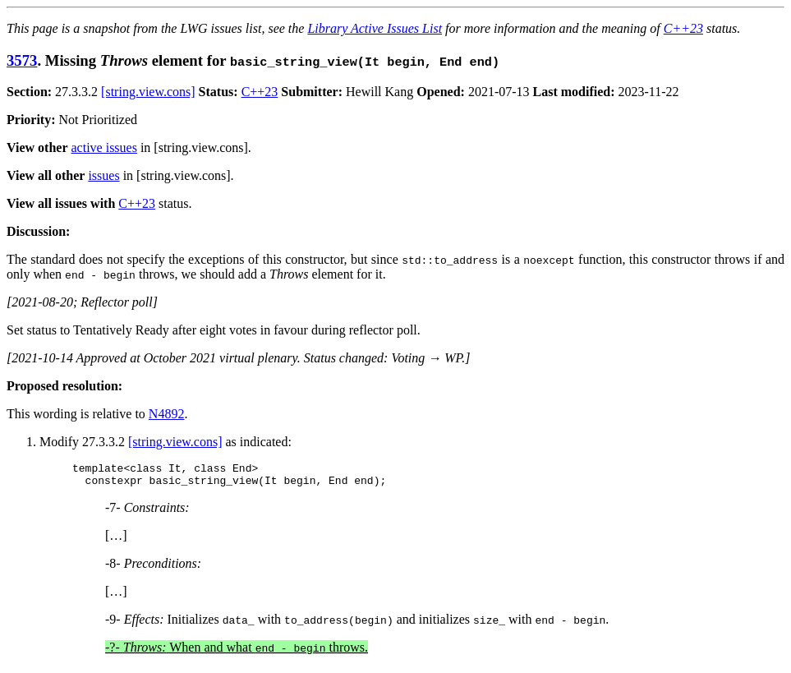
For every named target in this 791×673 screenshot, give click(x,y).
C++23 (683, 28)
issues (103, 175)
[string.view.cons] (148, 92)
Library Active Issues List (374, 28)
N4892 (167, 414)
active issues (104, 147)
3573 (22, 60)
